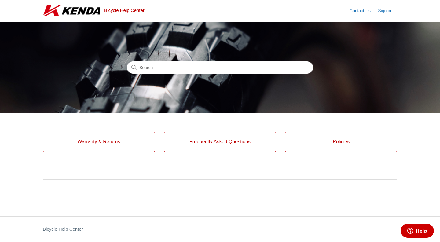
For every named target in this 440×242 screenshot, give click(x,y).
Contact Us (360, 10)
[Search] (220, 67)
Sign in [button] (384, 10)
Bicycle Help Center (63, 229)
